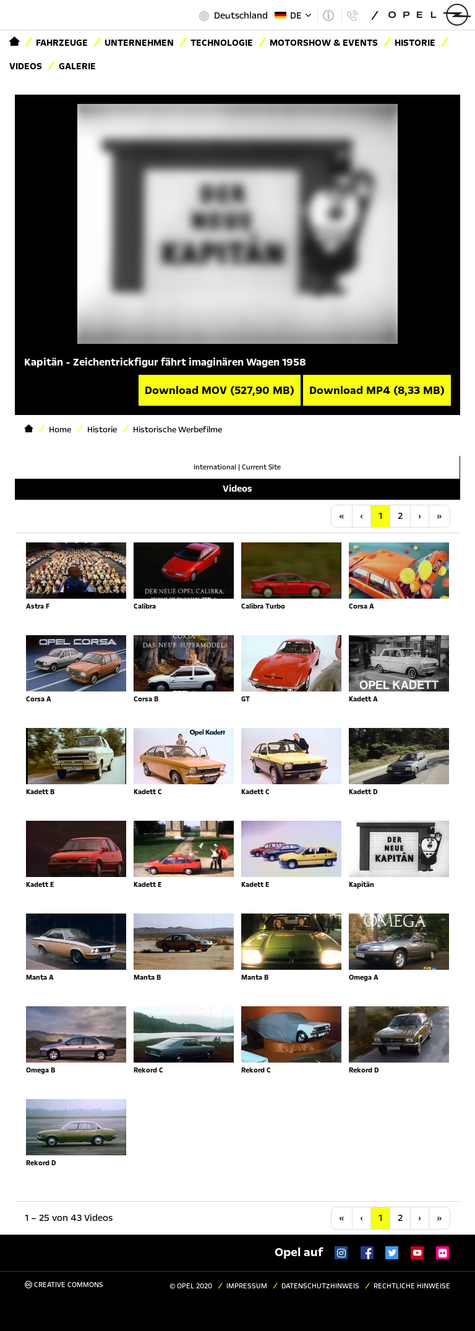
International (215, 467)
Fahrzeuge (62, 42)
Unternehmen (139, 42)
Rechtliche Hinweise (412, 1286)
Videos (25, 66)
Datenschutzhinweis (320, 1286)
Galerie (77, 66)
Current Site (261, 467)
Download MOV (219, 390)
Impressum (246, 1286)
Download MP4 (377, 390)
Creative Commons (64, 1285)
